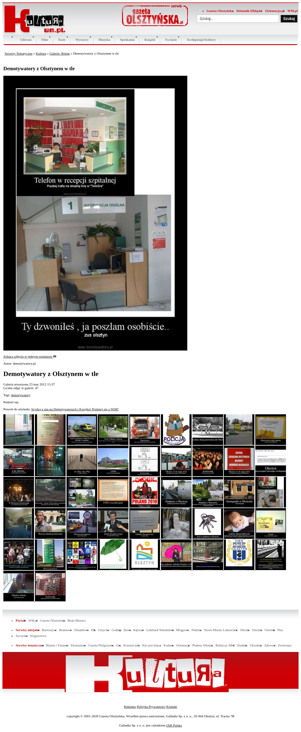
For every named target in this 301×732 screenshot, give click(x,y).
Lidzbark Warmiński (160, 630)
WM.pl (293, 11)
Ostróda (270, 630)
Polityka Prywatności (151, 706)
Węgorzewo (38, 636)
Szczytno (22, 636)
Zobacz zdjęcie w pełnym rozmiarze (29, 356)
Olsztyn (257, 630)
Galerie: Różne (60, 53)
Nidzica (196, 630)
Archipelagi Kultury (201, 39)
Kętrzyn (138, 630)
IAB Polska (174, 725)
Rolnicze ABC (225, 645)
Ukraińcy (256, 645)
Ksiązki (149, 39)
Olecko (245, 630)
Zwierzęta (284, 645)
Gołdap (116, 630)
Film (44, 39)
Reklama (130, 706)
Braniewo (65, 630)
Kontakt (171, 706)
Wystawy (82, 39)
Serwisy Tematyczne (18, 53)
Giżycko (103, 630)
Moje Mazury (76, 620)
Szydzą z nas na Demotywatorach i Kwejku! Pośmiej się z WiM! (75, 409)
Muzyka (104, 39)
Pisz (280, 630)
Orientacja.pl (274, 11)
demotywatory (21, 395)
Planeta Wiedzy (202, 645)
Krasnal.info (131, 645)
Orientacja (183, 645)
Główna (26, 39)
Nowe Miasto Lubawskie (221, 630)
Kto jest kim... (152, 645)
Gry (118, 645)
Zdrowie (270, 645)
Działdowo (81, 630)
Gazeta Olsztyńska (220, 11)
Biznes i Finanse (57, 645)
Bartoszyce (49, 630)
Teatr (62, 39)
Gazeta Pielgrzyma (101, 645)
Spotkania (127, 39)
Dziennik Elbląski (249, 11)
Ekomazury (78, 645)
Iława (127, 630)
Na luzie (171, 39)
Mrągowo (182, 630)
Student (242, 645)
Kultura (41, 53)
